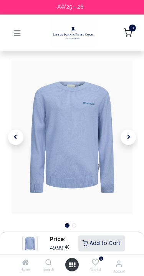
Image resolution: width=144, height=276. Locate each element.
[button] (16, 137)
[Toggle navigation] (17, 33)
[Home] (25, 263)
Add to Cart (102, 243)
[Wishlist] (95, 262)
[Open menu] (72, 264)
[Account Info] (118, 263)
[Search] (48, 263)
